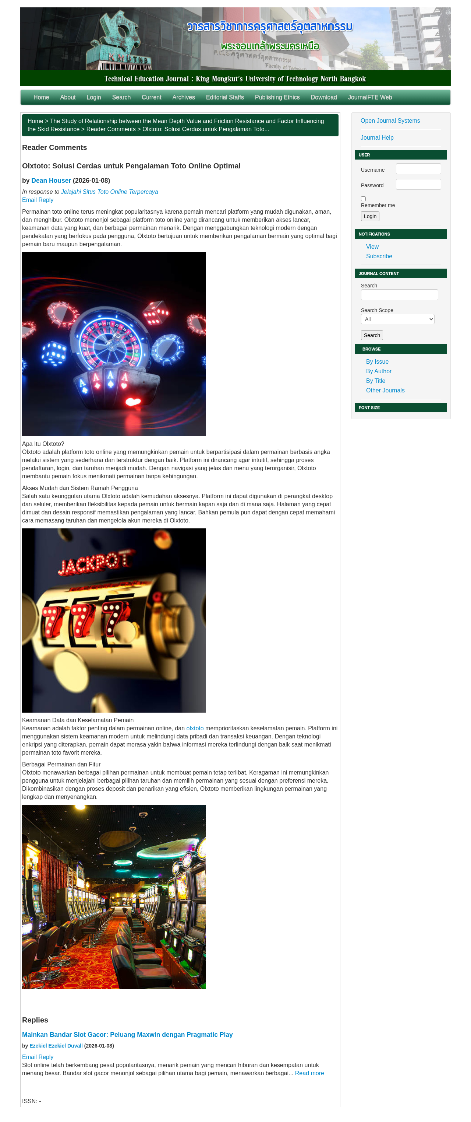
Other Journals (385, 390)
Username (373, 170)
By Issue (377, 362)
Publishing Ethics (277, 97)
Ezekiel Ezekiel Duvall (56, 1046)
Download (324, 97)
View (372, 247)
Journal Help (377, 137)
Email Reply (37, 200)
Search (121, 97)
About (68, 97)
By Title (375, 381)
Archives (184, 97)
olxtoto (195, 728)
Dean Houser (51, 180)
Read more (309, 1073)
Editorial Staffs (225, 97)
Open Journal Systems (390, 121)
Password (372, 185)
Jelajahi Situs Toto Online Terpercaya (109, 192)
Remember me (378, 205)
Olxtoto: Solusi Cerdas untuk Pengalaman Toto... (205, 129)
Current (151, 97)
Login (94, 97)
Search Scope (398, 315)
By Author (379, 371)
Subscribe (379, 256)
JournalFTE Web (370, 97)
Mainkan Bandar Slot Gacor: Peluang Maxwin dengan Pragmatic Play (127, 1034)
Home (41, 97)
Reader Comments (111, 129)
